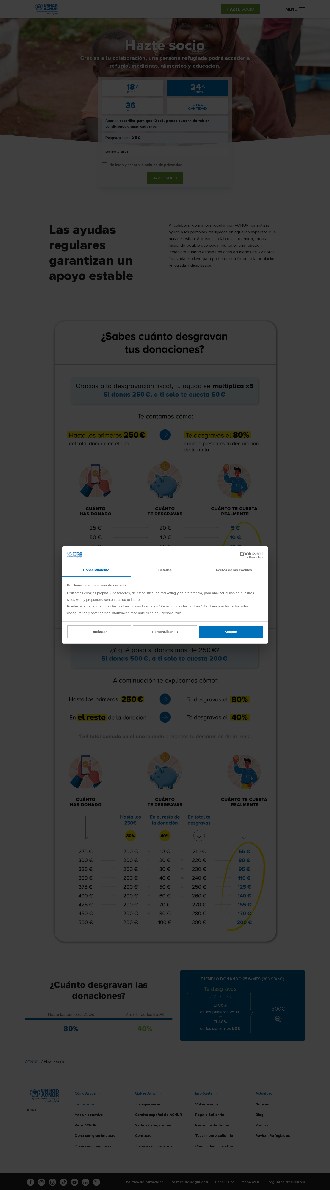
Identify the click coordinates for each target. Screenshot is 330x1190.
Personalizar (165, 632)
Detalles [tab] (165, 570)
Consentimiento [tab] (96, 570)
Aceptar (231, 632)
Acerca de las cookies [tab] (234, 570)
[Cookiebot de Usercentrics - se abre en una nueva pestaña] (243, 555)
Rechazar (99, 632)
